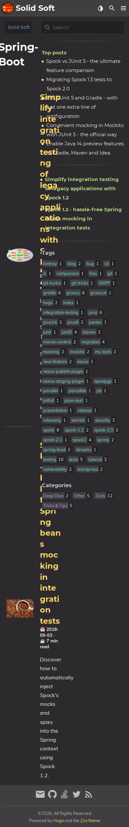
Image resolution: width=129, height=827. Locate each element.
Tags (48, 253)
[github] (53, 797)
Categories (57, 485)
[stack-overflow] (65, 797)
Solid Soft (19, 27)
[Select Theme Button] (100, 8)
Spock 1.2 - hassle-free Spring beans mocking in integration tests (50, 533)
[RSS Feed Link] (88, 797)
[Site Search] (87, 27)
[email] (41, 797)
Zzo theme (90, 820)
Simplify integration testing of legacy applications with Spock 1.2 (82, 188)
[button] (123, 8)
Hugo (58, 820)
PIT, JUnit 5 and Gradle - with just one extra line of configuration (82, 107)
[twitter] (77, 797)
